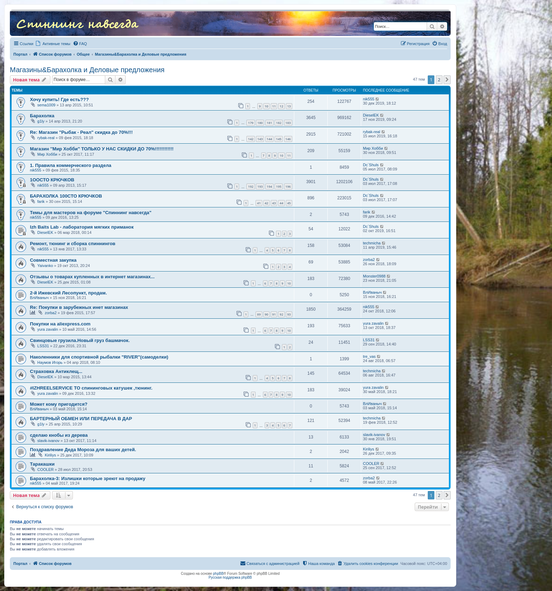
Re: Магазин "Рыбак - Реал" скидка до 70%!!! (81, 132)
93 (289, 314)
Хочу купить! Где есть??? (59, 99)
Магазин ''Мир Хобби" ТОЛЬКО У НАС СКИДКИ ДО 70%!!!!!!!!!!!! (102, 148)
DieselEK (371, 115)
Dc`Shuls (371, 165)
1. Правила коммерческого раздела (70, 165)
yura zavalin (47, 329)
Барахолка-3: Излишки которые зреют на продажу (87, 478)
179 (250, 122)
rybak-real (46, 138)
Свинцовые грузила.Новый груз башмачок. (80, 340)
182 (278, 122)
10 (266, 106)
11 (274, 106)
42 (266, 203)
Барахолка (42, 115)
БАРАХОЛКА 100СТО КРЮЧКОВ (66, 196)
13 (289, 106)
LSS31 (43, 346)
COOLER (45, 469)
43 (274, 203)
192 (250, 186)
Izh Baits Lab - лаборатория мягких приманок (82, 227)
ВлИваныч (39, 298)
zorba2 (369, 259)
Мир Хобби (47, 154)
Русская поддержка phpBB (230, 577)
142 (250, 139)
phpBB (218, 574)
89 (259, 314)
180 (260, 122)
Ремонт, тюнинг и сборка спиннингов (72, 243)
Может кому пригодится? (58, 404)
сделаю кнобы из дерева (59, 435)
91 (274, 314)
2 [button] (439, 79)
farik (41, 201)
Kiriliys (50, 455)
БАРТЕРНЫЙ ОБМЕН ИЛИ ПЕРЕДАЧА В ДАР (81, 418)
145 (278, 139)
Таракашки (42, 464)
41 (259, 203)
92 (281, 314)
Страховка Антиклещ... (56, 371)
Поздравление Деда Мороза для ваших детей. (83, 449)
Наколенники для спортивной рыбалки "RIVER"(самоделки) (99, 357)
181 (269, 122)
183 (288, 122)
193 (260, 186)
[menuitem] (80, 43)
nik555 (368, 99)
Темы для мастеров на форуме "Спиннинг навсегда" (90, 212)
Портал (20, 54)
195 (278, 186)
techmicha (372, 243)
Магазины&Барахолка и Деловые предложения (87, 70)
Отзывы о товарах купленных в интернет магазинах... (92, 276)
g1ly (40, 121)
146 (288, 139)
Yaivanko (45, 265)
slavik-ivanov (48, 440)
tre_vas (369, 356)
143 (260, 139)
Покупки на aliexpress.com (60, 323)
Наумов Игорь (50, 362)
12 (281, 106)
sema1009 (46, 105)
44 (281, 203)
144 (269, 139)
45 (289, 203)
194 (269, 186)
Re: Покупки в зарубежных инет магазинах (79, 307)
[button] (447, 79)
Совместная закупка (53, 260)
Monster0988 (374, 276)
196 (288, 186)
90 (266, 314)
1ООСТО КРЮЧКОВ (52, 179)
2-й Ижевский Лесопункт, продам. (68, 293)
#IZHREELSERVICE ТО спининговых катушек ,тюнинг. (91, 388)
